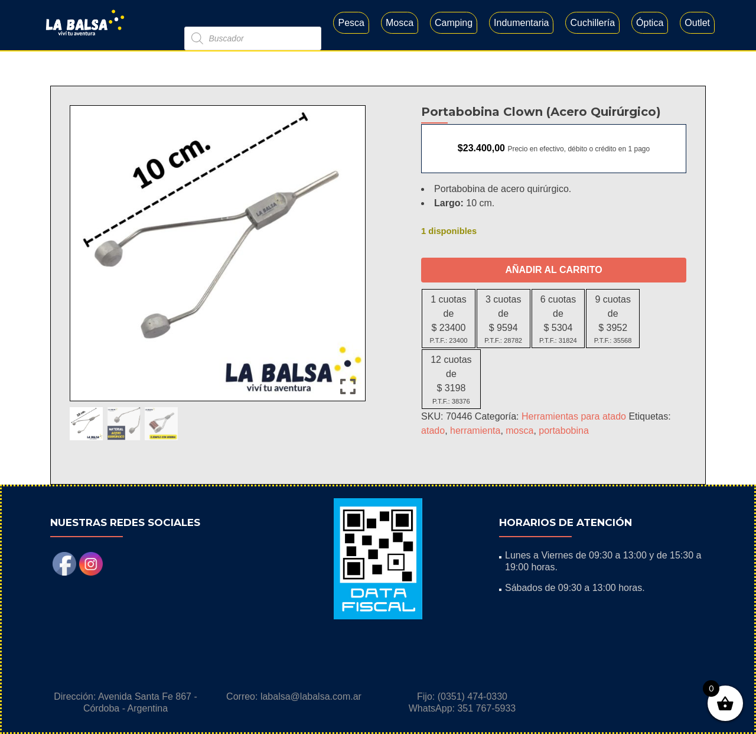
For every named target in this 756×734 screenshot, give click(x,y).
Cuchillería (592, 23)
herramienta (475, 431)
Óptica (649, 23)
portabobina (564, 431)
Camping (453, 23)
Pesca (351, 23)
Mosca (399, 23)
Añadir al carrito (553, 270)
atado (433, 431)
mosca (519, 431)
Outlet (697, 23)
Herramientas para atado (574, 416)
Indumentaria (521, 23)
